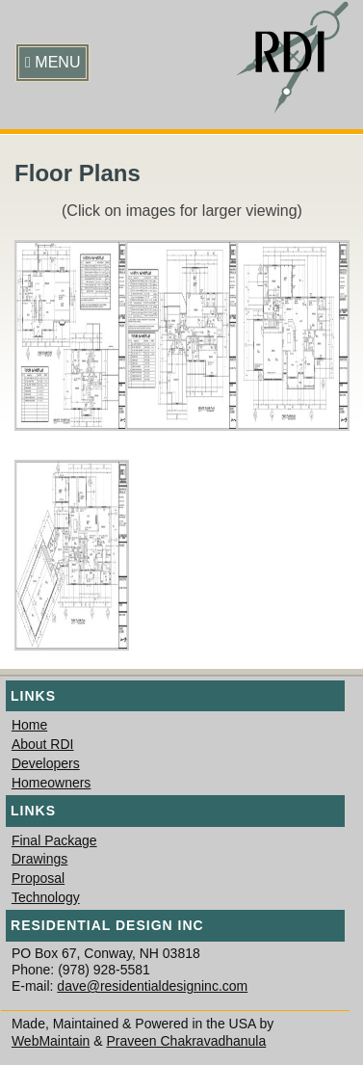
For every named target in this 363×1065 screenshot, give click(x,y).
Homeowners (51, 782)
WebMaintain (51, 1041)
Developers (46, 763)
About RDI (43, 744)
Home (29, 724)
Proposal (38, 878)
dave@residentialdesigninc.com (152, 986)
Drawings (39, 858)
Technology (46, 897)
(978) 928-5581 (104, 969)
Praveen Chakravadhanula (186, 1041)
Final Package (54, 840)
